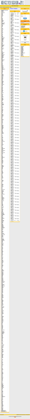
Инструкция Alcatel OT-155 (12, 64)
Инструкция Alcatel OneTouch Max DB (12, 49)
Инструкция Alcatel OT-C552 (12, 147)
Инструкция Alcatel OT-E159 (12, 170)
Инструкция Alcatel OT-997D (12, 142)
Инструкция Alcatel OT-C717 (12, 159)
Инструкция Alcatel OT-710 (12, 114)
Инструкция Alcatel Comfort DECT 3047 (12, 15)
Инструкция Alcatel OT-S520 (12, 203)
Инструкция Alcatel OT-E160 (12, 173)
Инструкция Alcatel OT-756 (12, 122)
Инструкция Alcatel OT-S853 (12, 209)
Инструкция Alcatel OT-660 (12, 108)
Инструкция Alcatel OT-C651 (12, 150)
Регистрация (25, 19)
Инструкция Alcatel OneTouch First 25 (12, 39)
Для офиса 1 (22, 50)
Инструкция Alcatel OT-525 (12, 92)
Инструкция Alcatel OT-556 (12, 97)
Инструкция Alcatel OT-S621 (12, 206)
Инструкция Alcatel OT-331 (12, 83)
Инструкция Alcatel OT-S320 (12, 201)
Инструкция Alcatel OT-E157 (12, 164)
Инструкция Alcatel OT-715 (12, 117)
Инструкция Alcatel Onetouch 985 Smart (12, 29)
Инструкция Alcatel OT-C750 (12, 161)
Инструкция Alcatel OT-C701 (12, 153)
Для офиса (22, 49)
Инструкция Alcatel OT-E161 (12, 175)
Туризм (22, 54)
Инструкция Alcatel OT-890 (12, 139)
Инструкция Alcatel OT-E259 (12, 187)
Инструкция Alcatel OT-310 (12, 75)
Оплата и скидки (23, 26)
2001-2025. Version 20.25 (18, 416)
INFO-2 (22, 55)
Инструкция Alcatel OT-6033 (12, 106)
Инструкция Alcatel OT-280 (12, 72)
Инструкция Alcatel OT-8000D (12, 131)
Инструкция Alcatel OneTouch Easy (12, 35)
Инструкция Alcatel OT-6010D (12, 103)
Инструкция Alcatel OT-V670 (12, 215)
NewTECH (22, 47)
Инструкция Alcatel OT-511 (12, 86)
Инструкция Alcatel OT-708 (12, 111)
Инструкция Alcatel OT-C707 (12, 156)
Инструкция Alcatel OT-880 (12, 136)
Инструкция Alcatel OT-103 (12, 58)
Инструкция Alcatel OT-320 (12, 80)
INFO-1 (22, 53)
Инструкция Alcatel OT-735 (12, 119)
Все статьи (22, 46)
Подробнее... (17, 19)
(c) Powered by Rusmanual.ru (12, 416)
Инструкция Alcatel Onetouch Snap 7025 (12, 52)
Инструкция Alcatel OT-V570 (12, 212)
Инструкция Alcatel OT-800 (12, 128)
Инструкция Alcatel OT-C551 (12, 145)
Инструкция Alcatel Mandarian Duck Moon (12, 22)
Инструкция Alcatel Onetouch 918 (12, 25)
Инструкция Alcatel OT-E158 (12, 167)
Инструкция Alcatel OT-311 (12, 78)
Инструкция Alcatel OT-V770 (12, 217)
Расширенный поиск (25, 11)
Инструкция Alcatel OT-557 (12, 100)
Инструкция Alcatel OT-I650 (12, 195)
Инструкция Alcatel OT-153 (12, 61)
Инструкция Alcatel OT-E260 (12, 189)
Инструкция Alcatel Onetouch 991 (12, 32)
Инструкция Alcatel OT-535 (12, 94)
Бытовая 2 (22, 48)
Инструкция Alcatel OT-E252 (12, 178)
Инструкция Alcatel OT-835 (12, 133)
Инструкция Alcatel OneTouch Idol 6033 (12, 45)
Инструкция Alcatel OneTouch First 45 (12, 42)
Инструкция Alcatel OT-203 (12, 69)
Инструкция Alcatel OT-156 (12, 66)
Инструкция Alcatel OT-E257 (12, 184)
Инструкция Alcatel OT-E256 (12, 181)
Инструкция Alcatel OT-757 (12, 125)
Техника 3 (22, 52)
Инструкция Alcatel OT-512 (12, 89)
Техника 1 (22, 51)
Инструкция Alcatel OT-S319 (12, 198)
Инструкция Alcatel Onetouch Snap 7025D (12, 55)
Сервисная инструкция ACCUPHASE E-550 (25, 42)
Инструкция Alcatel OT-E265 (12, 192)
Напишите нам (22, 27)
